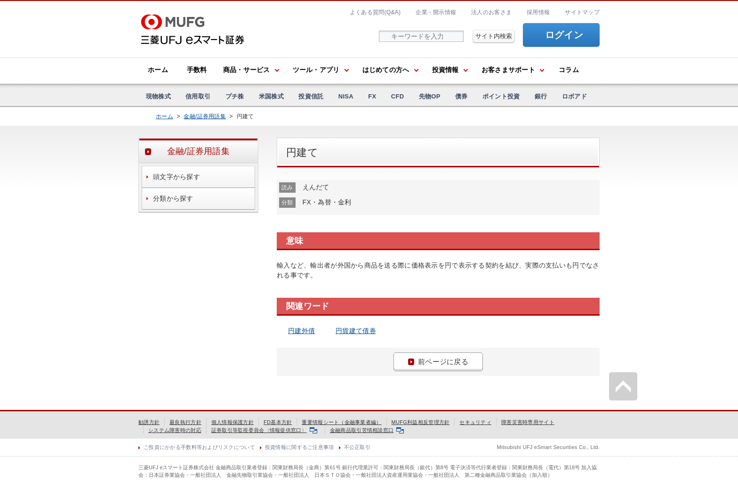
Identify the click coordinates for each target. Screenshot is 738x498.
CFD (397, 96)
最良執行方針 (185, 422)
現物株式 (158, 96)
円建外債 (301, 331)
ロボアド (574, 96)
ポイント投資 (501, 96)
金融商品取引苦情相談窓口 (367, 430)
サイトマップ (582, 12)
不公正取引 (357, 447)
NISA (345, 96)
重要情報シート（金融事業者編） (341, 422)
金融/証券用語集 (205, 116)
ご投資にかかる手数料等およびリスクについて (199, 447)
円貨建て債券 (356, 331)
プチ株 (234, 96)
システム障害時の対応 (174, 430)
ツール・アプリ (316, 69)
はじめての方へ (385, 69)
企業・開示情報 (436, 12)
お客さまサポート (508, 69)
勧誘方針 (149, 422)
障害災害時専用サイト (527, 422)
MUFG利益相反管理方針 (421, 422)
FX (372, 96)
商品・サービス (246, 69)
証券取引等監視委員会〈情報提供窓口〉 (264, 430)
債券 (461, 96)
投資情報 (445, 69)
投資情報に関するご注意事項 (299, 447)
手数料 (197, 69)
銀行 (541, 96)
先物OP (430, 96)
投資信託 (310, 96)
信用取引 (197, 96)
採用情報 (538, 12)
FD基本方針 (278, 422)
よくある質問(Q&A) (375, 12)
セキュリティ (475, 422)
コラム (569, 69)
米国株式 (271, 96)
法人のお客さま (491, 12)
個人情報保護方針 (232, 422)
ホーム (158, 69)
